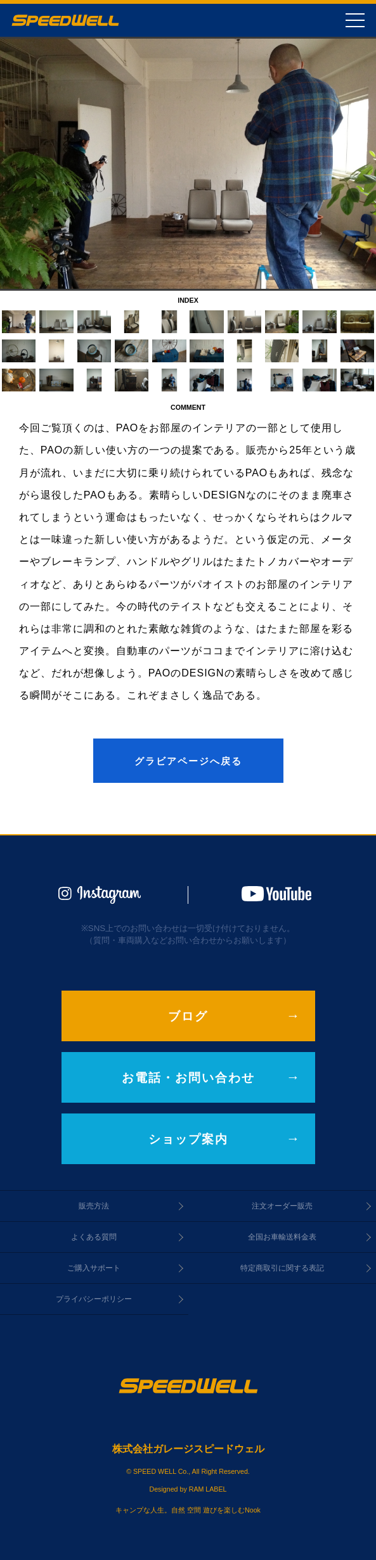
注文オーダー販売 (282, 1206)
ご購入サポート (93, 1268)
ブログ (188, 1016)
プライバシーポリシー (94, 1299)
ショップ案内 (188, 1139)
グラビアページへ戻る (188, 761)
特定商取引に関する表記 (282, 1268)
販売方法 (94, 1206)
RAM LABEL (208, 1489)
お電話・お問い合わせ (188, 1077)
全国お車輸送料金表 (282, 1237)
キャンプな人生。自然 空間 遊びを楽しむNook (188, 1510)
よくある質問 (94, 1237)
